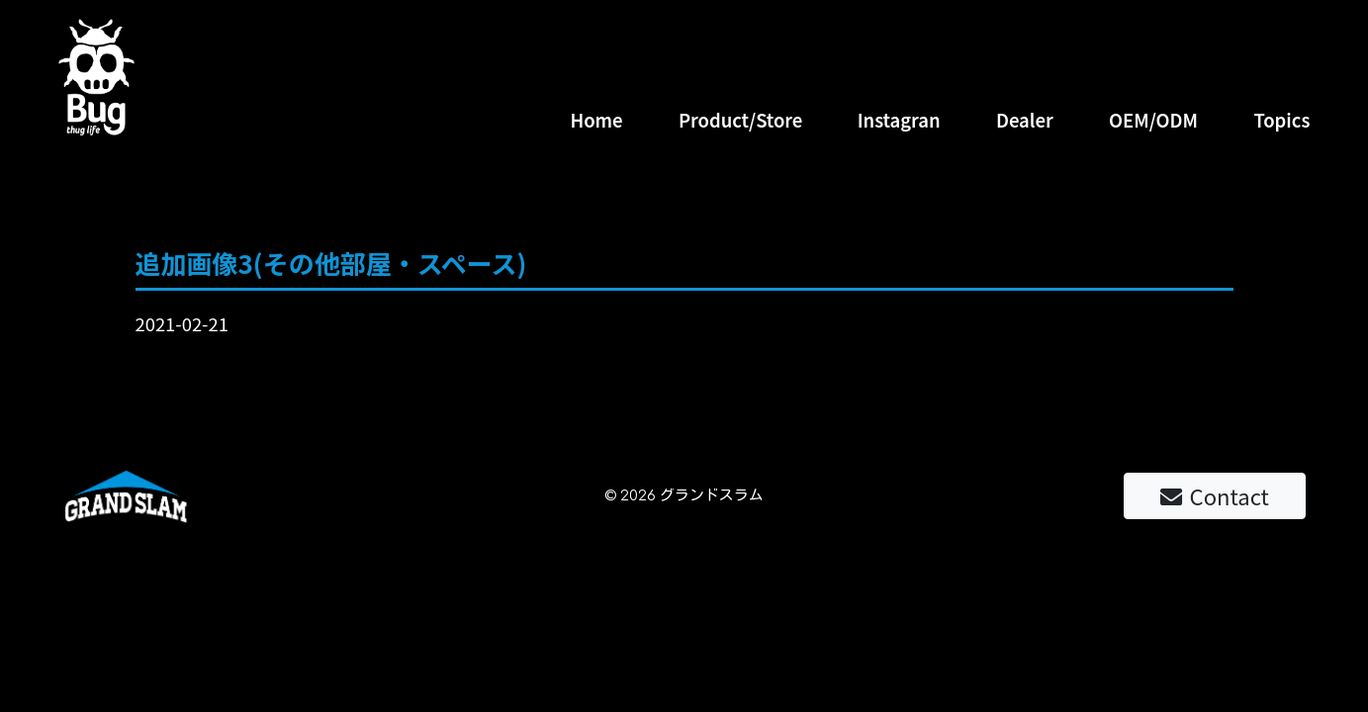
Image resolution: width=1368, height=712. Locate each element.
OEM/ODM (1153, 120)
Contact (1214, 495)
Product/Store (740, 120)
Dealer (1024, 120)
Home (596, 120)
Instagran (899, 120)
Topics (1281, 120)
